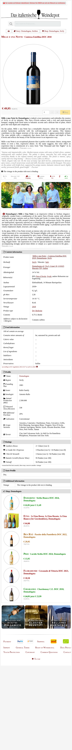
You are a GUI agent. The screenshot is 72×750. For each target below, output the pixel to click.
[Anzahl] (45, 112)
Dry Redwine (37, 311)
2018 (34, 307)
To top (36, 659)
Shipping (28, 178)
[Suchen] (11, 23)
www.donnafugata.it (64, 209)
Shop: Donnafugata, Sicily (53, 31)
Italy (47, 262)
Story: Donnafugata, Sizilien (26, 31)
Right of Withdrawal (45, 647)
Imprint (6, 647)
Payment (7, 641)
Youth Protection (11, 652)
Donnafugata (24, 376)
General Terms (22, 647)
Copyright (30, 652)
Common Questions (49, 652)
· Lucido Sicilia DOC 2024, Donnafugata (45, 554)
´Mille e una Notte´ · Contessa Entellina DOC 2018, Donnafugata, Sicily (49, 257)
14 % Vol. (53, 177)
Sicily (34, 262)
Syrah (49, 276)
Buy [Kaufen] (65, 112)
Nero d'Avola (41, 276)
